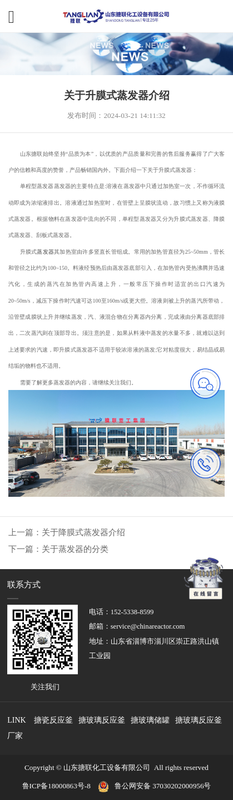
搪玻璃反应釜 (101, 720)
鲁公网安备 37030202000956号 (163, 786)
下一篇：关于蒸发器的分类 (58, 549)
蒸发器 (45, 252)
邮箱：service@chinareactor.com (137, 626)
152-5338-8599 (132, 612)
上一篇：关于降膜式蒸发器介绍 (66, 532)
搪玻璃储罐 (150, 720)
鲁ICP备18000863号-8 (60, 786)
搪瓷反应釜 (53, 720)
